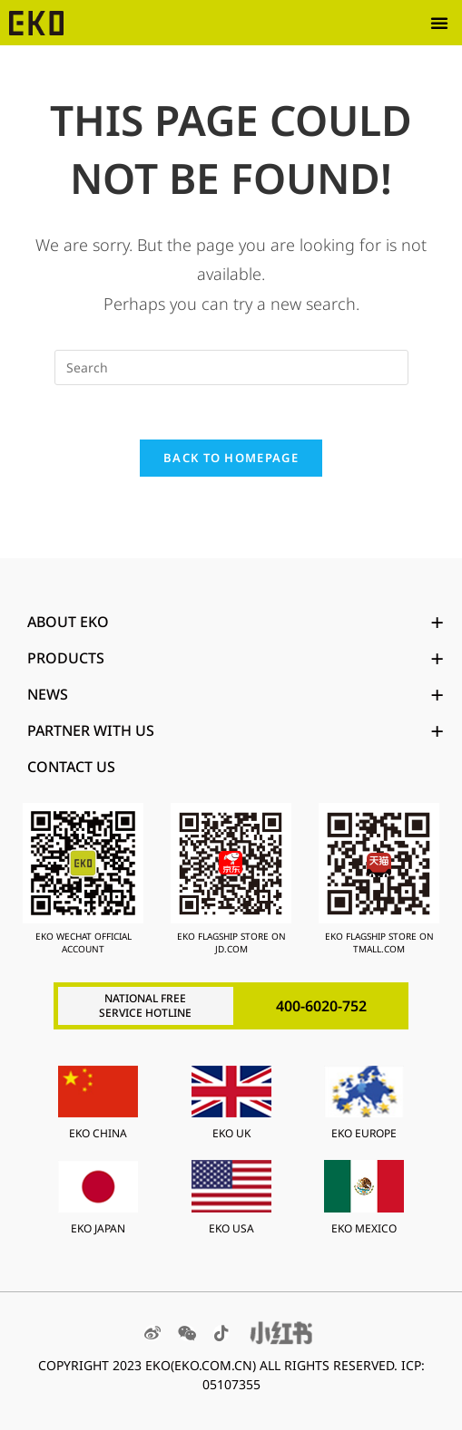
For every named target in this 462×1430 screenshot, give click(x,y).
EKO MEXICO (364, 1228)
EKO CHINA (98, 1133)
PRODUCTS (235, 658)
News (235, 694)
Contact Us (71, 767)
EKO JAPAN (98, 1228)
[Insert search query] (231, 367)
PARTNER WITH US (235, 730)
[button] (439, 22)
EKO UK (231, 1133)
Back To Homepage (231, 457)
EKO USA (231, 1228)
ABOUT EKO (235, 622)
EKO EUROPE (364, 1133)
